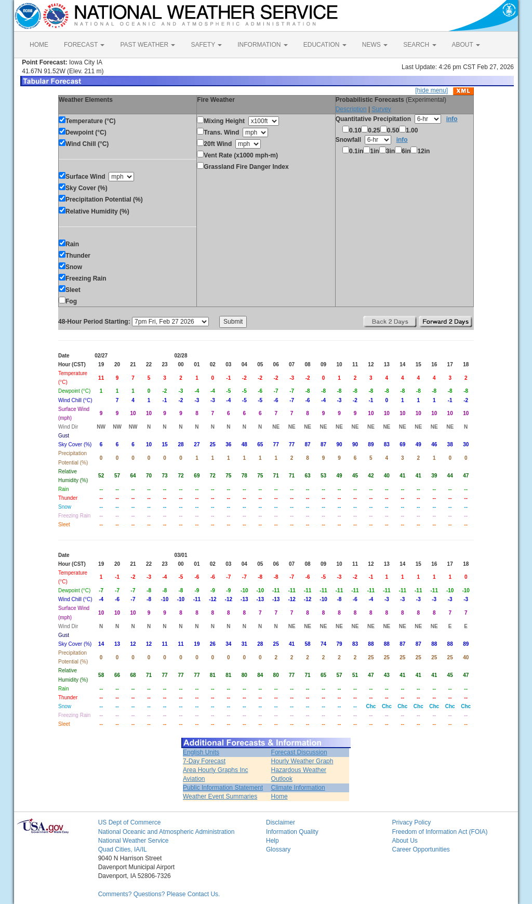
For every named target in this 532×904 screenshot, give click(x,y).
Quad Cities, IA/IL (122, 849)
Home (279, 796)
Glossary (278, 849)
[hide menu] (431, 90)
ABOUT (466, 44)
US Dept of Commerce (129, 822)
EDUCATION (325, 44)
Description (351, 109)
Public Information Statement (223, 787)
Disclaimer (280, 822)
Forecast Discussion (299, 752)
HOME (39, 44)
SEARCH (419, 44)
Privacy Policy (411, 822)
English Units (201, 752)
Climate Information (298, 787)
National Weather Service (133, 840)
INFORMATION (262, 44)
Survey (381, 109)
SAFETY (206, 44)
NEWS (375, 44)
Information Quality (292, 831)
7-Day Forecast (204, 761)
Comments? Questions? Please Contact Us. (159, 894)
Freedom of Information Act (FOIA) (439, 831)
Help (272, 840)
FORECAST (84, 44)
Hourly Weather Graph (302, 761)
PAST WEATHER (147, 44)
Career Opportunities (420, 849)
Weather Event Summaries (220, 796)
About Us (404, 840)
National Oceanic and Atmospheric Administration (166, 831)
